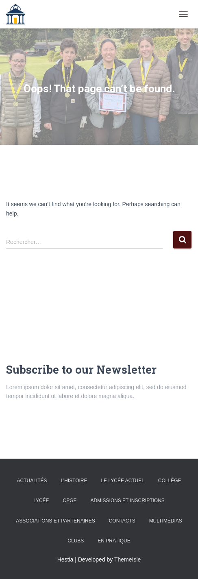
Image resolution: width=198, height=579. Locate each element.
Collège (169, 480)
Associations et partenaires (55, 521)
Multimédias (165, 521)
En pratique (114, 541)
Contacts (122, 521)
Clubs (75, 541)
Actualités (32, 480)
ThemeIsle (127, 559)
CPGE (69, 500)
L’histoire (74, 480)
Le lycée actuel (122, 480)
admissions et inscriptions (127, 500)
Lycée (41, 500)
